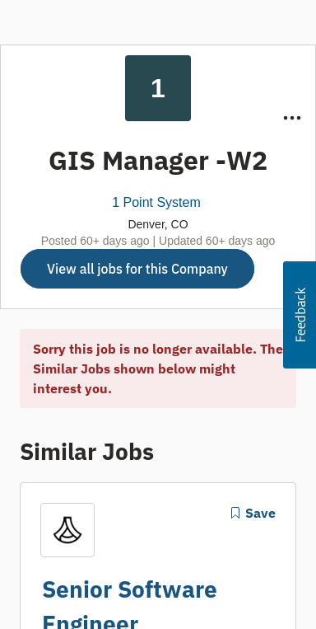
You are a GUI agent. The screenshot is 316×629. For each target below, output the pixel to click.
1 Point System (156, 202)
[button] (299, 314)
